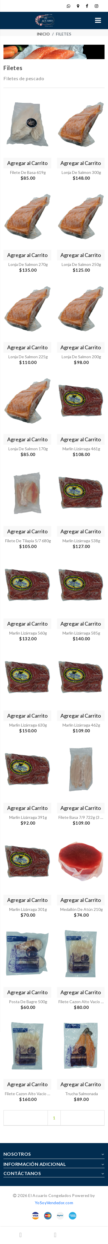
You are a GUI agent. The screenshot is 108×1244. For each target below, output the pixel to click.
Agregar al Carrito (27, 163)
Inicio (43, 33)
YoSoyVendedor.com (53, 1202)
